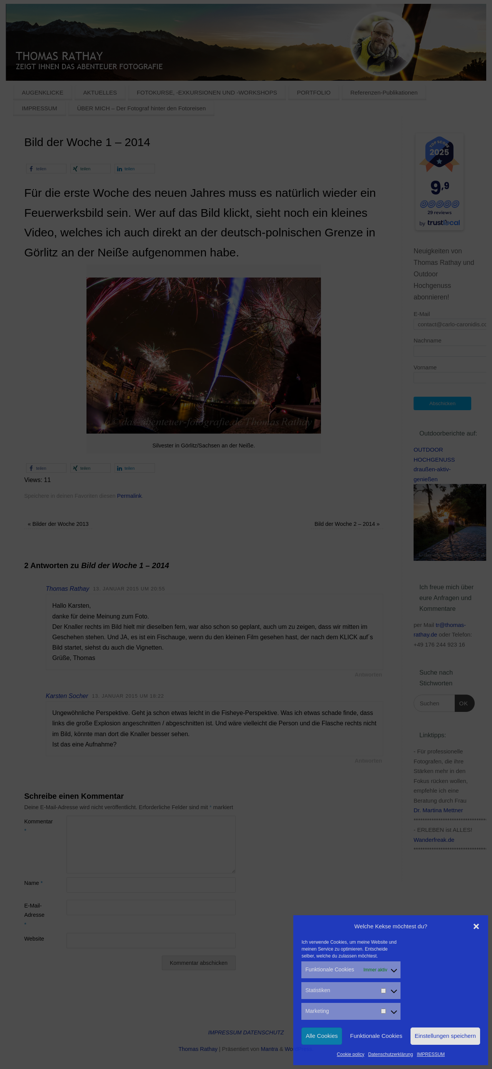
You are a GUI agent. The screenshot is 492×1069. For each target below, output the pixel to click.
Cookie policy (350, 1054)
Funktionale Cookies (376, 1035)
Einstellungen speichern (445, 1035)
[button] (476, 926)
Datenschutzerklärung (390, 1054)
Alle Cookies (321, 1035)
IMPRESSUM (431, 1054)
